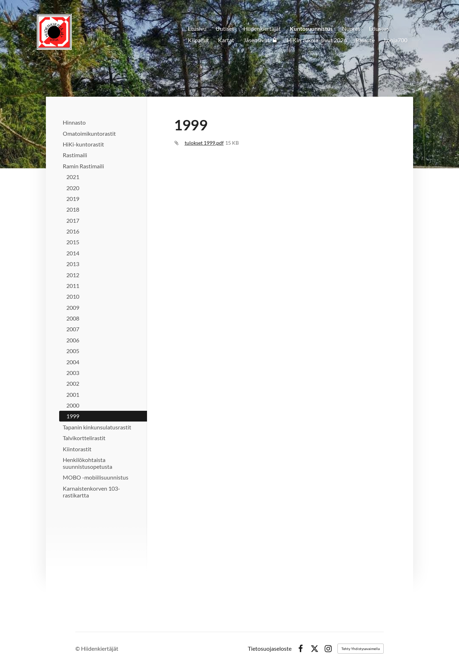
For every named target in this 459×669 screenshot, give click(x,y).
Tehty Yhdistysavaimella (360, 648)
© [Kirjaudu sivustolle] (78, 648)
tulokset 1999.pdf (204, 143)
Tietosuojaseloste (270, 648)
